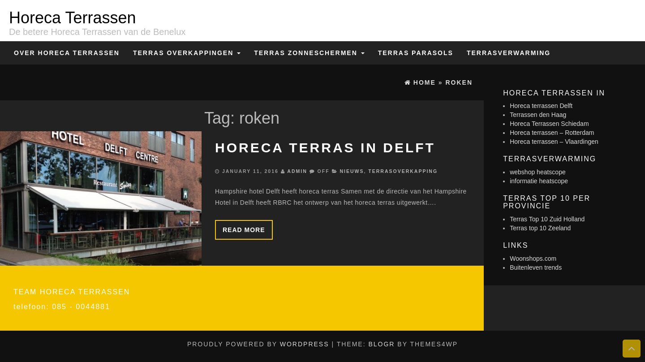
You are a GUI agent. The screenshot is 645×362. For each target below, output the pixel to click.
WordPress (304, 344)
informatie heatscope (539, 181)
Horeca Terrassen (72, 18)
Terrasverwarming (508, 52)
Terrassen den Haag (538, 114)
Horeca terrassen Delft (541, 105)
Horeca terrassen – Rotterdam (552, 132)
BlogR (381, 344)
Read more (244, 229)
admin (297, 171)
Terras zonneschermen (309, 52)
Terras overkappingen (187, 52)
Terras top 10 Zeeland (540, 228)
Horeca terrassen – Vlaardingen (554, 141)
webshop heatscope (538, 172)
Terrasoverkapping (403, 171)
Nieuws (352, 171)
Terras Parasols (415, 52)
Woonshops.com (533, 258)
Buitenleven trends (536, 267)
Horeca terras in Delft (325, 147)
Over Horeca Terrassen (67, 52)
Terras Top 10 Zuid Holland (547, 219)
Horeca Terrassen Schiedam (549, 123)
